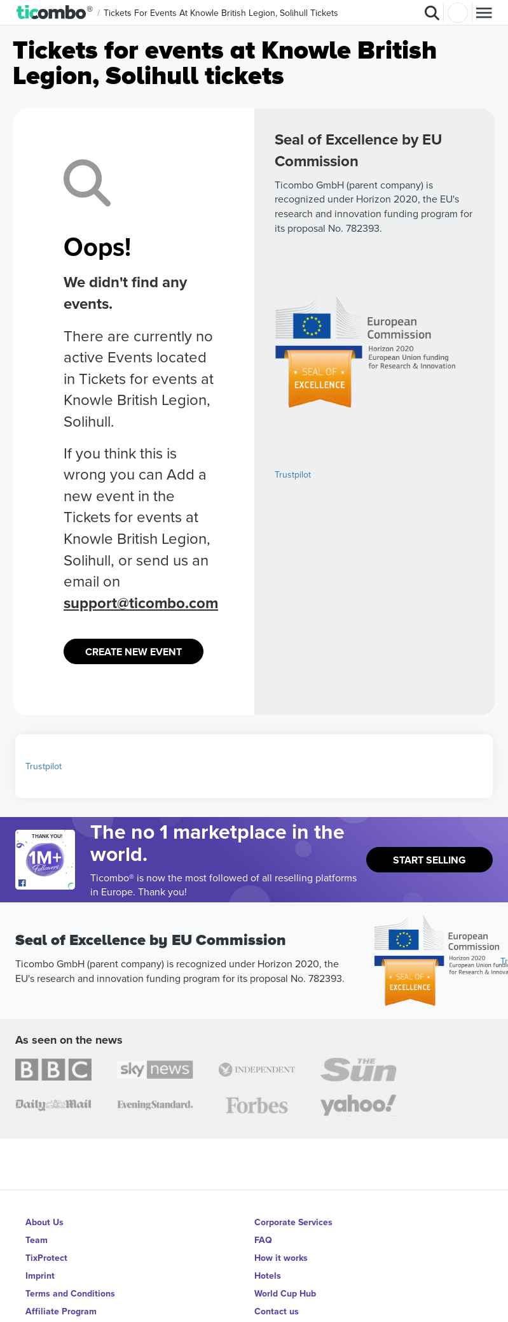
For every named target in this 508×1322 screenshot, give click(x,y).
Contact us (276, 1311)
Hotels (267, 1275)
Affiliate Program (61, 1311)
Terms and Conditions (70, 1293)
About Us (44, 1222)
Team (36, 1239)
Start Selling (429, 860)
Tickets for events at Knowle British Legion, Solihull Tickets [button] (221, 12)
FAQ (263, 1239)
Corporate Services (293, 1222)
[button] (55, 12)
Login (458, 13)
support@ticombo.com (141, 603)
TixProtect (46, 1257)
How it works (281, 1257)
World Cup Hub (285, 1293)
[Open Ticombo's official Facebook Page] (46, 883)
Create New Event (133, 651)
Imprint (40, 1275)
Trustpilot (293, 474)
